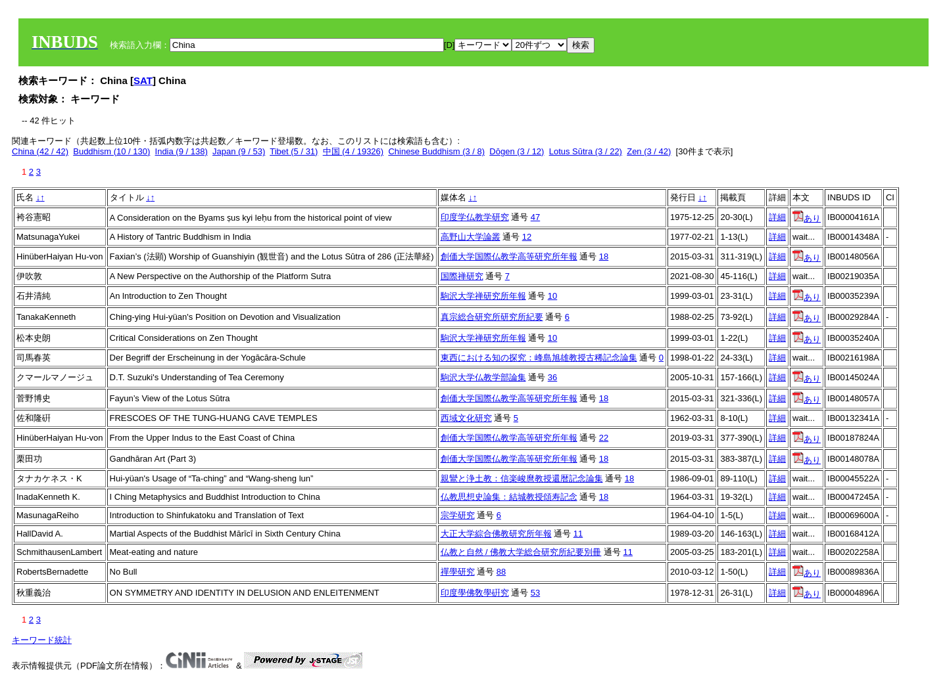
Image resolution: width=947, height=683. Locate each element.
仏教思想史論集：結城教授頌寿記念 (509, 497)
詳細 (777, 217)
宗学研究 (458, 515)
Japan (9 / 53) (238, 151)
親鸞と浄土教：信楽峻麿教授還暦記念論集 (522, 478)
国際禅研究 (462, 276)
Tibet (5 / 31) (294, 151)
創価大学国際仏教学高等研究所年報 (509, 256)
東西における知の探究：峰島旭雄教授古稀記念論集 (539, 358)
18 (603, 256)
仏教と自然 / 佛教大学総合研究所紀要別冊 (521, 552)
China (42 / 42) (40, 151)
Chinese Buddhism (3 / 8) (436, 151)
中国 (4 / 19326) (353, 151)
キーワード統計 (42, 640)
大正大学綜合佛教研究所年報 (496, 534)
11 (578, 534)
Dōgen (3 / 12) (516, 151)
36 (552, 377)
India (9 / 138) (181, 151)
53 (535, 593)
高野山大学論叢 (470, 237)
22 (603, 438)
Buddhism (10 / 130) (111, 151)
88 (501, 572)
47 (535, 217)
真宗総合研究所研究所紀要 (492, 317)
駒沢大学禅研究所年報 (483, 296)
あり (806, 218)
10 (552, 296)
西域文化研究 (466, 418)
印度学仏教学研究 (475, 217)
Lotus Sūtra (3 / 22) (585, 151)
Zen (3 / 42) (649, 151)
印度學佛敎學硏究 (475, 593)
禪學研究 (458, 572)
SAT (143, 80)
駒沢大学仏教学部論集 (483, 377)
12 (526, 237)
